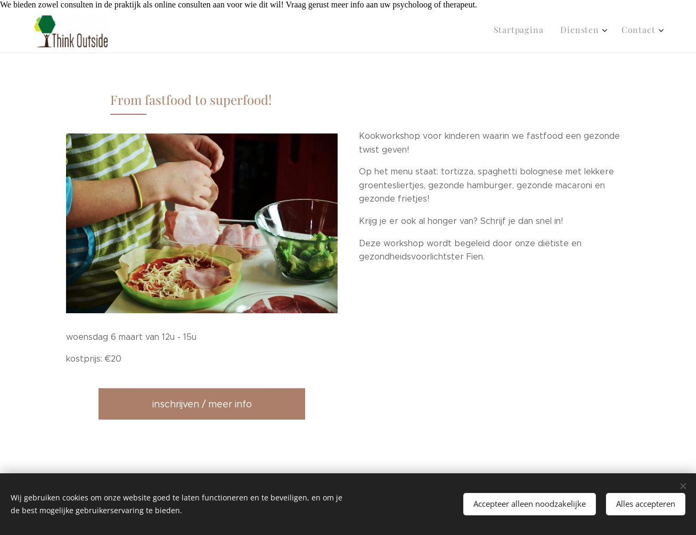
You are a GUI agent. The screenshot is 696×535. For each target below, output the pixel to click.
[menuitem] (619, 31)
